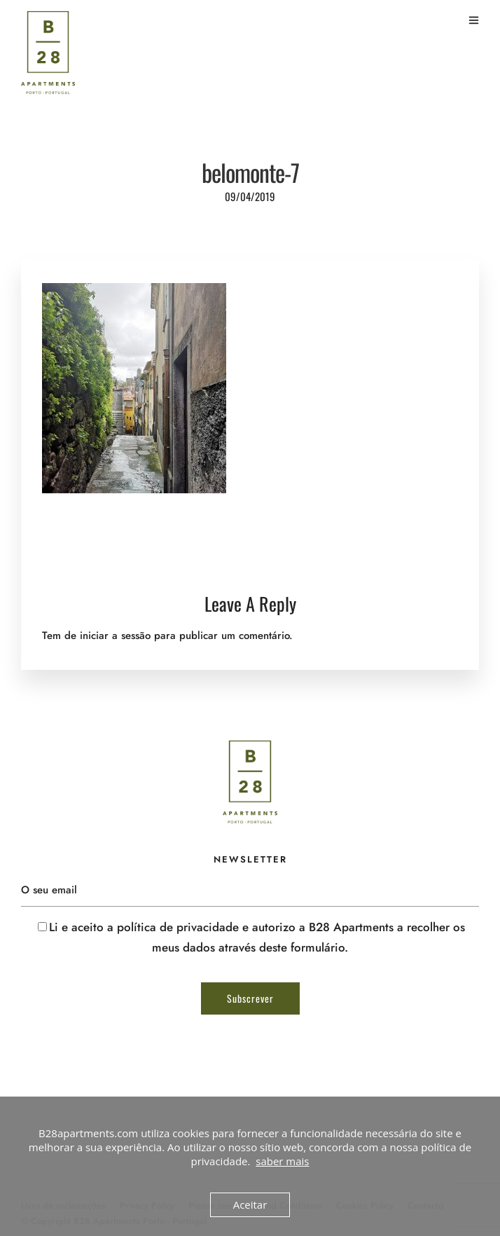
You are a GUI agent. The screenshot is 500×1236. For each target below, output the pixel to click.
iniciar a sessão (115, 635)
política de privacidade (178, 927)
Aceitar (250, 1204)
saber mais (282, 1161)
